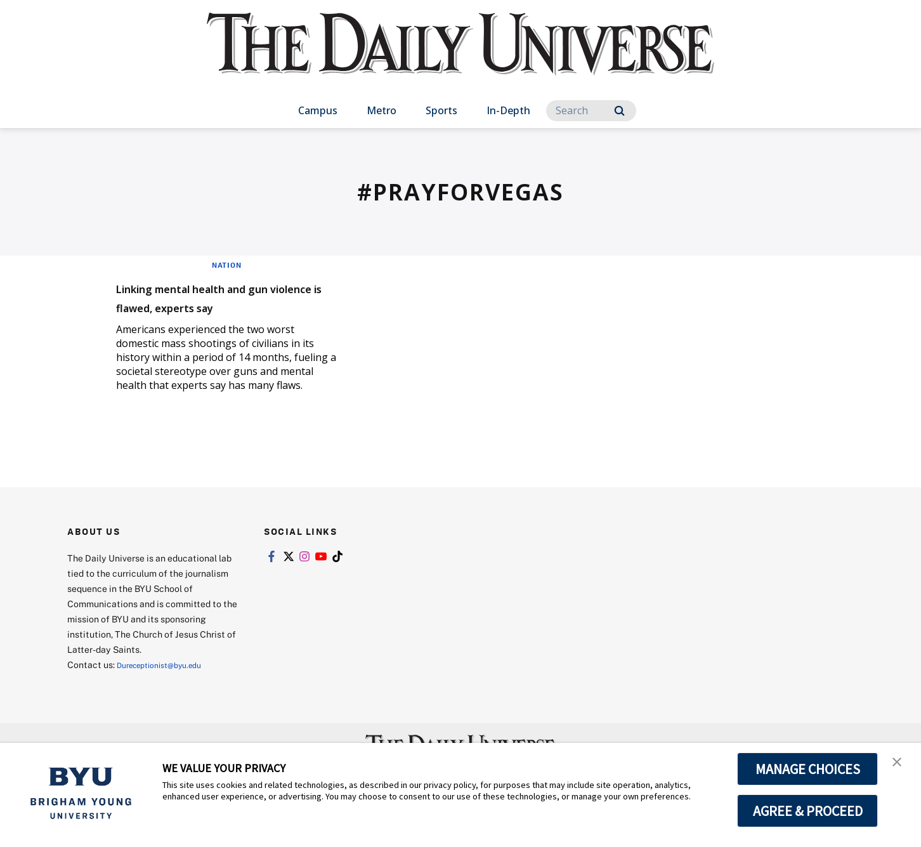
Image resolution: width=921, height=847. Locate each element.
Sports (441, 110)
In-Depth (508, 110)
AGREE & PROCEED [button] (808, 811)
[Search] (591, 111)
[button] (900, 765)
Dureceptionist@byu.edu (168, 683)
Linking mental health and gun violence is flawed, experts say (215, 305)
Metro (381, 110)
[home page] (460, 57)
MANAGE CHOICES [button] (807, 769)
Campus (317, 110)
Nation (227, 264)
